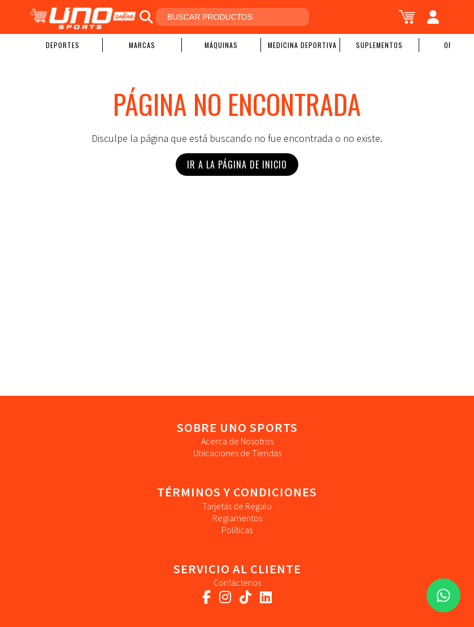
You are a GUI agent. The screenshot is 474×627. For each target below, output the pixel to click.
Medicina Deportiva (302, 45)
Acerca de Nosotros (237, 441)
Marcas (142, 45)
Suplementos (379, 45)
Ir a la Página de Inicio (237, 164)
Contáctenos (237, 582)
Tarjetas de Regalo (237, 506)
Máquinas (221, 45)
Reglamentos (237, 518)
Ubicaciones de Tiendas (237, 453)
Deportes (63, 45)
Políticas (237, 529)
